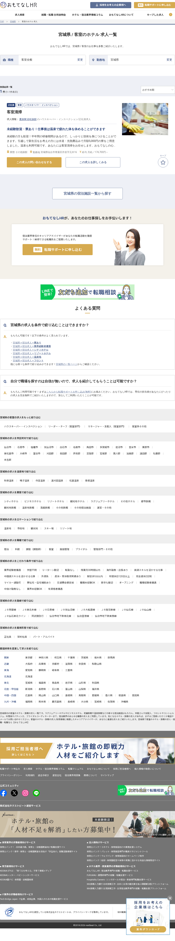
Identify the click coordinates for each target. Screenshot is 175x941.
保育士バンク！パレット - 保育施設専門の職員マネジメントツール (117, 851)
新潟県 (28, 689)
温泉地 (7, 528)
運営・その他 (104, 507)
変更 (52, 59)
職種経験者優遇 (148, 582)
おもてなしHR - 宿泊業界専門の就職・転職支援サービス (112, 871)
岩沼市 (119, 447)
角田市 (90, 447)
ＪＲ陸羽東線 (108, 609)
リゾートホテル (55, 501)
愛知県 (28, 670)
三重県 (68, 670)
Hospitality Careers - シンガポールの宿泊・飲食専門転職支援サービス (119, 879)
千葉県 (71, 657)
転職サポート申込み (10, 769)
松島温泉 (74, 480)
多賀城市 (104, 447)
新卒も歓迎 (107, 582)
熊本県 (42, 701)
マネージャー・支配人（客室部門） (107, 426)
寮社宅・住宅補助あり (39, 582)
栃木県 (98, 657)
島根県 (68, 695)
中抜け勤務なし (12, 589)
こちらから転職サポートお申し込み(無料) (68, 391)
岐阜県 (55, 670)
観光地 (34, 528)
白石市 (63, 447)
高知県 (135, 695)
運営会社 (56, 775)
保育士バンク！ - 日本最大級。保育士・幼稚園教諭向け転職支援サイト (32, 847)
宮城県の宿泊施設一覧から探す (87, 193)
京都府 (55, 664)
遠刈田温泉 (57, 480)
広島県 (28, 695)
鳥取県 (82, 695)
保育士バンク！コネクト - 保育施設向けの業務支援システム (114, 847)
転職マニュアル (76, 769)
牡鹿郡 (156, 453)
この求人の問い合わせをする (34, 162)
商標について (90, 775)
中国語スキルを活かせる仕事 (19, 576)
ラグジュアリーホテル (103, 501)
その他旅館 (62, 507)
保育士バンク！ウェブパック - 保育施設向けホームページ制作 (115, 856)
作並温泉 (40, 480)
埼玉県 (58, 657)
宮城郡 (103, 453)
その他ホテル (128, 501)
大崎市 (23, 453)
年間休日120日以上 (119, 576)
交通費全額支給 (65, 582)
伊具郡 (76, 453)
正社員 (7, 636)
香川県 (108, 695)
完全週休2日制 (144, 576)
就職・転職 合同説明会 (53, 14)
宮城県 (13, 21)
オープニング (126, 582)
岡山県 (42, 695)
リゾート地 (66, 528)
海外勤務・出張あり (117, 570)
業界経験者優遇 (12, 570)
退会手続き (43, 775)
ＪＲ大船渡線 (88, 609)
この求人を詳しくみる (93, 162)
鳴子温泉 (24, 480)
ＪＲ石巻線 (48, 609)
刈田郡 (50, 453)
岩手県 (68, 682)
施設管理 (64, 549)
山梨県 (82, 689)
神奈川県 (43, 657)
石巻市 (21, 447)
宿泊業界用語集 (72, 775)
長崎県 (71, 701)
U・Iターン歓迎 (51, 570)
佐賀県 (111, 701)
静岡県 (42, 670)
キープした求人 (155, 14)
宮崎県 (98, 701)
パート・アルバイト (44, 636)
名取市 (76, 447)
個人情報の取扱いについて (147, 769)
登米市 (132, 447)
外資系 (45, 576)
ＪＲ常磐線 (10, 609)
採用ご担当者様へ (122, 769)
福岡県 (28, 701)
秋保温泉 (9, 480)
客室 (51, 549)
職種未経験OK (87, 582)
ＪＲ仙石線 (127, 609)
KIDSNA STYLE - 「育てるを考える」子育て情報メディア (26, 871)
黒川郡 (116, 453)
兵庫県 (42, 664)
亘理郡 (90, 453)
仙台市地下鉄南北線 (60, 616)
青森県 (55, 682)
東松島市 (9, 453)
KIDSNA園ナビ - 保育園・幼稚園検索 (16, 879)
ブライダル (81, 549)
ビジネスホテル (32, 501)
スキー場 (49, 528)
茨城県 (84, 657)
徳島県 (122, 695)
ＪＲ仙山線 (145, 609)
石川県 (55, 689)
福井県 (95, 689)
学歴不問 (32, 570)
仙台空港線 (83, 616)
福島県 (42, 682)
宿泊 (6, 549)
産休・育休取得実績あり (68, 576)
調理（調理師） (34, 549)
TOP (2, 21)
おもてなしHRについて (121, 14)
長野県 (42, 689)
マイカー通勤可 (12, 582)
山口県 (55, 695)
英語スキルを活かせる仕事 (148, 570)
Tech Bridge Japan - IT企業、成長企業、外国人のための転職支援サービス (34, 899)
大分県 (84, 701)
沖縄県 (124, 701)
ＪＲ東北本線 (29, 609)
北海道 (28, 676)
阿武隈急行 (38, 616)
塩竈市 (34, 447)
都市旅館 (146, 501)
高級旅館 (45, 507)
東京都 (28, 657)
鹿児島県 (57, 701)
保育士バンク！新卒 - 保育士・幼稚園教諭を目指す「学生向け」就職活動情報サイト (39, 851)
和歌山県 (97, 664)
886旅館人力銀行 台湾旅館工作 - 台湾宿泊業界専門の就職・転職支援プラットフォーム (126, 888)
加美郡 (130, 453)
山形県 (82, 682)
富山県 (68, 689)
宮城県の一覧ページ (66, 364)
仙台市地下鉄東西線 (106, 616)
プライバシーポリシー (11, 775)
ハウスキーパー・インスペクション (23, 426)
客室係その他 (139, 426)
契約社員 (22, 636)
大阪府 (28, 664)
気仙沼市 (49, 447)
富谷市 (36, 453)
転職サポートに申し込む (154, 5)
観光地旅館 (10, 507)
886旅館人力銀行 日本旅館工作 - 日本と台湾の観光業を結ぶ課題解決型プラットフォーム (127, 884)
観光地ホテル (77, 501)
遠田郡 (143, 453)
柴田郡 (63, 453)
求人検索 (19, 14)
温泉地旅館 (28, 507)
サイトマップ (107, 775)
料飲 (17, 549)
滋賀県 (68, 664)
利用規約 (30, 775)
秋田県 (95, 682)
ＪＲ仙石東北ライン (15, 616)
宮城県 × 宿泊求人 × (27, 342)
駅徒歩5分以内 (95, 576)
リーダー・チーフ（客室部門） (65, 426)
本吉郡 (7, 459)
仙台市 (7, 447)
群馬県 (111, 657)
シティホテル (11, 501)
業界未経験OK (34, 589)
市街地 (21, 528)
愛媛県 (95, 695)
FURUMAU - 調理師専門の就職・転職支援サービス (110, 875)
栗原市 (145, 447)
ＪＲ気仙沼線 (67, 609)
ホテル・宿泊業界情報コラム (87, 14)
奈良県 (82, 664)
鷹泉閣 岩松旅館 (28, 119)
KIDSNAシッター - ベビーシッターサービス (19, 875)
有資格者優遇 (55, 589)
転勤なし (70, 570)
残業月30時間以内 (90, 570)
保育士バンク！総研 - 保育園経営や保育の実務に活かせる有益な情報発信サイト (123, 860)
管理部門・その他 (103, 549)
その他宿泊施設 (82, 507)
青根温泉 (90, 480)
